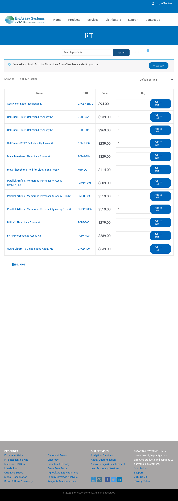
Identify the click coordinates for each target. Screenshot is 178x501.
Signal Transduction (15, 477)
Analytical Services (101, 455)
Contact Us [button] (153, 19)
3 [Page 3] (15, 254)
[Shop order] (156, 80)
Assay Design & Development (106, 464)
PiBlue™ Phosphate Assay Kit (22, 214)
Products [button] (74, 19)
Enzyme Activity (12, 455)
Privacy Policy (141, 481)
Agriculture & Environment (62, 472)
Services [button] (92, 19)
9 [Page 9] (20, 254)
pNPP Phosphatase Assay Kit (23, 227)
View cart (159, 65)
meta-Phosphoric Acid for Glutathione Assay (31, 165)
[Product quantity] (132, 103)
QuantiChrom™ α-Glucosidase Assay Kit (28, 239)
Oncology (53, 459)
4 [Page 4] (17, 254)
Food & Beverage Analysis (61, 477)
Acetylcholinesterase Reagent (23, 103)
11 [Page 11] (25, 254)
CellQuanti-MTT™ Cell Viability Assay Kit (28, 140)
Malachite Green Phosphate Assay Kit (27, 152)
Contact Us (140, 476)
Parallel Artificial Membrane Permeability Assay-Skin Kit (36, 202)
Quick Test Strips (56, 468)
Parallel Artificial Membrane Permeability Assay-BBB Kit (37, 189)
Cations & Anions (57, 455)
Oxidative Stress (13, 472)
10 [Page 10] (22, 254)
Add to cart (161, 103)
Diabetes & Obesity (58, 464)
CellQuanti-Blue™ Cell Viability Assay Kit (28, 115)
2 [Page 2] (14, 254)
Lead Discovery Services (104, 468)
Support (138, 472)
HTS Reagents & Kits (15, 459)
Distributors (113, 19)
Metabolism (10, 468)
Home (57, 19)
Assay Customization (102, 459)
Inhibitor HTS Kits (13, 464)
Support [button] (133, 19)
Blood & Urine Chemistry (17, 481)
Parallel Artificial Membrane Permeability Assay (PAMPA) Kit (39, 177)
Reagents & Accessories (60, 481)
